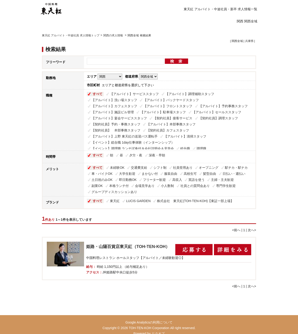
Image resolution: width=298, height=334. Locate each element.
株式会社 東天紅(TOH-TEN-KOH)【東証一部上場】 (195, 201)
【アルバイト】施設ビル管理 (112, 112)
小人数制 (167, 186)
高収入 (177, 180)
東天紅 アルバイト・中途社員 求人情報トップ (70, 35)
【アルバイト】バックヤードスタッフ (171, 100)
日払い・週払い (234, 174)
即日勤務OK (128, 180)
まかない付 (150, 174)
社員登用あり (183, 167)
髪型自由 (209, 174)
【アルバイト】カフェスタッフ (114, 106)
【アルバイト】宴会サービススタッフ (119, 118)
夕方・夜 (135, 155)
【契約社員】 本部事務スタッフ (115, 130)
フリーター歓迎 (154, 180)
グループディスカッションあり (114, 192)
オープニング (208, 167)
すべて (97, 94)
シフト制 (159, 167)
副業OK (97, 186)
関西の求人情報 (113, 35)
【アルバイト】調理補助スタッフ (189, 94)
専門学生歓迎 (226, 186)
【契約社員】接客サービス (172, 118)
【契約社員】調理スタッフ (218, 118)
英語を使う (196, 180)
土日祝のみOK (101, 180)
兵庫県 (249, 41)
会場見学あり (145, 186)
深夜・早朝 (157, 155)
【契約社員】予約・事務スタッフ (115, 124)
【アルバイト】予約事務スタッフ (223, 106)
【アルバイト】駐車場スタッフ (163, 112)
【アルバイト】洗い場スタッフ (114, 100)
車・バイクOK (101, 174)
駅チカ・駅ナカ (236, 167)
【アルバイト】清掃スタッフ (185, 136)
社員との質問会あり (195, 186)
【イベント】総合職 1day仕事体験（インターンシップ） (132, 142)
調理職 (201, 148)
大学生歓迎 (127, 174)
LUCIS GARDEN (138, 201)
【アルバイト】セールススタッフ (216, 112)
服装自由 (170, 174)
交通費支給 (139, 167)
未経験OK (117, 167)
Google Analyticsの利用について (149, 322)
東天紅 (115, 201)
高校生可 (190, 174)
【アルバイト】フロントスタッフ (167, 106)
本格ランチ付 (119, 186)
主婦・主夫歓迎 (222, 180)
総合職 (185, 148)
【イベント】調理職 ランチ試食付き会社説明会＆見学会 (132, 148)
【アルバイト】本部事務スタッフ (171, 124)
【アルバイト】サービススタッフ (134, 94)
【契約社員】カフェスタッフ (168, 130)
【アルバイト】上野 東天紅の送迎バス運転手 (124, 136)
